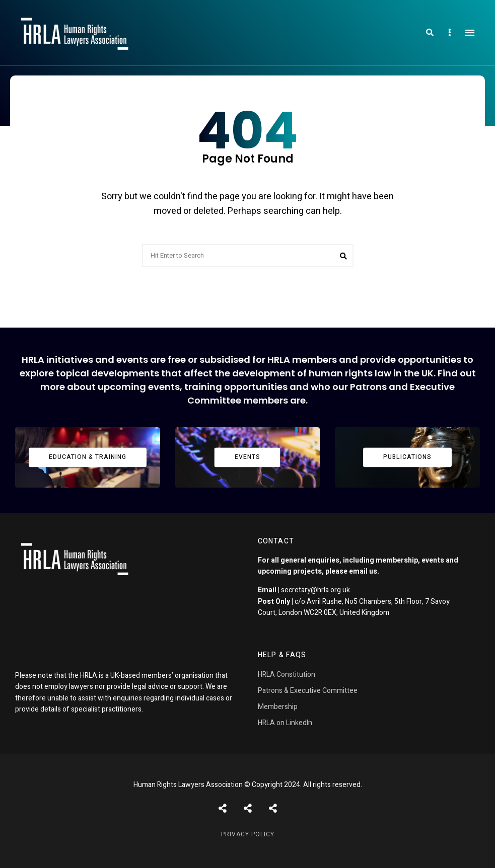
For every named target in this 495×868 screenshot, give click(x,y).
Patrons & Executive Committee (308, 690)
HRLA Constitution (286, 674)
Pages (272, 808)
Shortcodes (247, 808)
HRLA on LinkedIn (285, 723)
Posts (222, 808)
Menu (470, 33)
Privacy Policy (247, 834)
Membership (278, 706)
